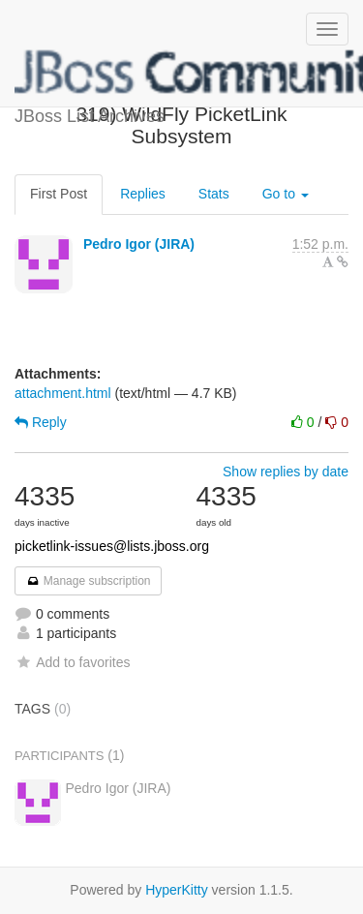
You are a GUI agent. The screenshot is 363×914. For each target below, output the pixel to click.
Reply (41, 422)
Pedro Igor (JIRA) (139, 244)
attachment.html (63, 393)
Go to (285, 193)
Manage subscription (88, 581)
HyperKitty (176, 890)
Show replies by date (285, 471)
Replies (143, 193)
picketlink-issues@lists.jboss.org (112, 546)
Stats (213, 193)
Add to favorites (72, 662)
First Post (58, 193)
